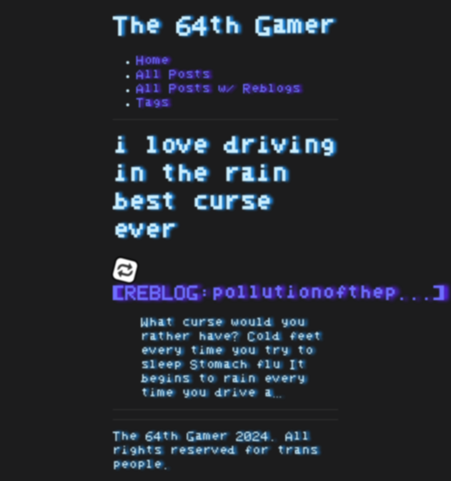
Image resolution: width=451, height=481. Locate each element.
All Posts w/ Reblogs (218, 88)
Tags (152, 102)
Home (152, 60)
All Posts (173, 74)
